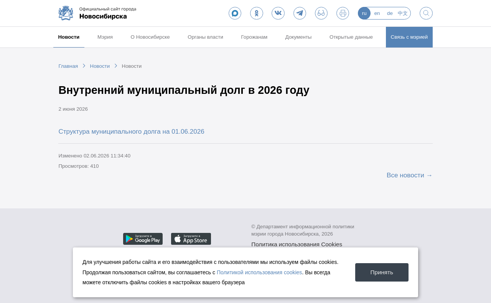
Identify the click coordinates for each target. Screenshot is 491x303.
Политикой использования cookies (259, 272)
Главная (68, 66)
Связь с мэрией (409, 37)
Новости (68, 37)
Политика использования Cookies (296, 244)
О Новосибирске (150, 37)
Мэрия (105, 37)
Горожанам (254, 37)
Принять (382, 272)
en (377, 13)
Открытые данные (351, 37)
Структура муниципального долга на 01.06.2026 (131, 131)
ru (364, 13)
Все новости (405, 175)
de (390, 13)
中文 (403, 13)
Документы (298, 37)
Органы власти (205, 37)
